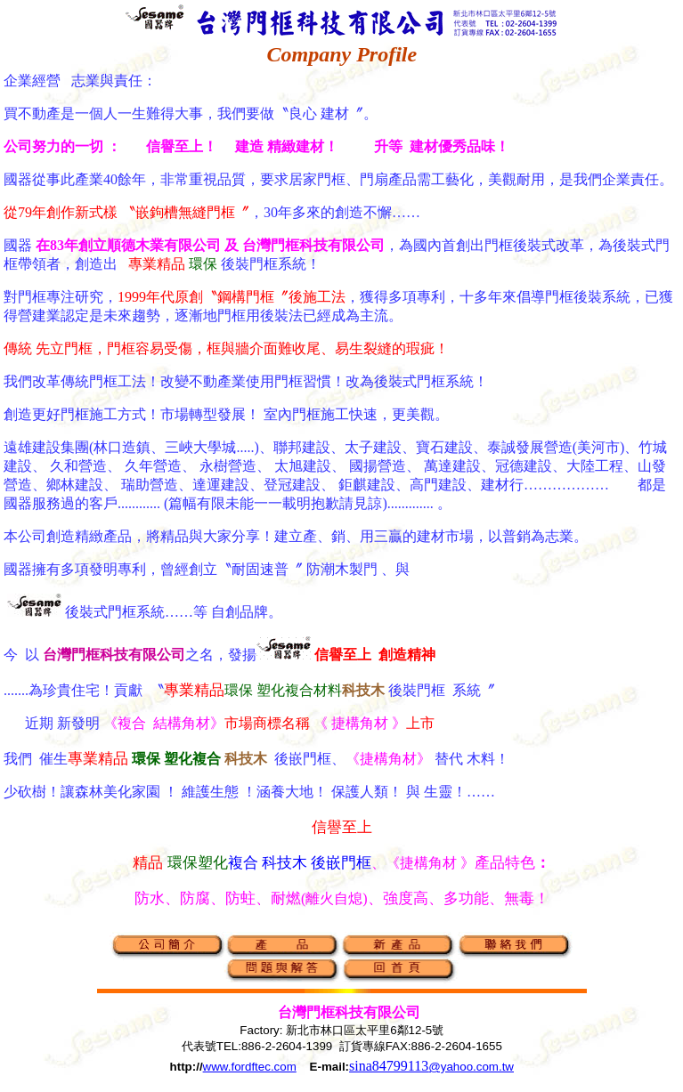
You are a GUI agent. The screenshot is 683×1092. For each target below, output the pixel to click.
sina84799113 (431, 1065)
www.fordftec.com (250, 1066)
